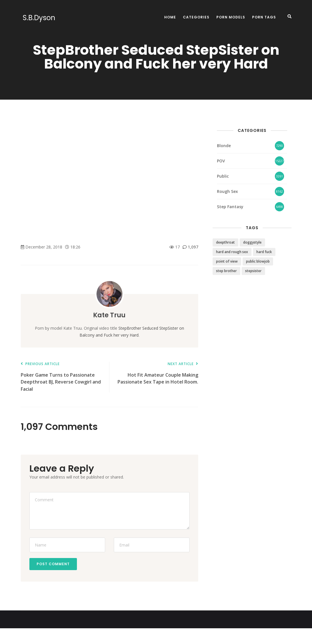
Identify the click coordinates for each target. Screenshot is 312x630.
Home (170, 17)
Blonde (224, 145)
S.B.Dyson (37, 17)
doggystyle (252, 242)
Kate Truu (109, 315)
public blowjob (258, 261)
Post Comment (54, 564)
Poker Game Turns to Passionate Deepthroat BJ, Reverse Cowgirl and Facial (62, 377)
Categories (196, 17)
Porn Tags (264, 17)
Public (223, 176)
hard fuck (264, 251)
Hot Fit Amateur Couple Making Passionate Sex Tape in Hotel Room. (156, 373)
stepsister (253, 270)
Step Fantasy (230, 206)
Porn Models (230, 17)
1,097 (190, 247)
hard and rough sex (232, 251)
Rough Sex (227, 191)
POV (221, 161)
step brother (226, 270)
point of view (227, 261)
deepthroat (225, 242)
